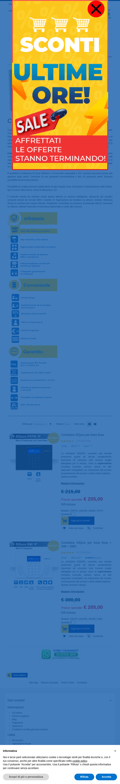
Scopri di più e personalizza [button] (26, 776)
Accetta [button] (106, 776)
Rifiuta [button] (84, 776)
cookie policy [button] (79, 760)
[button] (115, 751)
